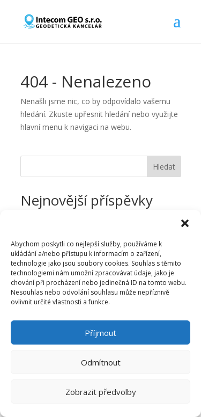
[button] (185, 223)
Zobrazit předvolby (100, 391)
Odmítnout (101, 362)
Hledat (164, 167)
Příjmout (100, 332)
